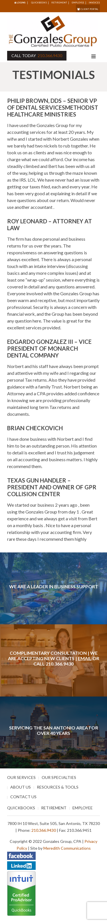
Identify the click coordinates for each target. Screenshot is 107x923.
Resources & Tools (57, 787)
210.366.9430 (50, 55)
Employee (78, 2)
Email (85, 658)
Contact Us (23, 796)
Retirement (59, 2)
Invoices (94, 2)
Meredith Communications (67, 848)
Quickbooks (39, 2)
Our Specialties (59, 777)
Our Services (21, 777)
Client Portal (87, 9)
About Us (20, 787)
